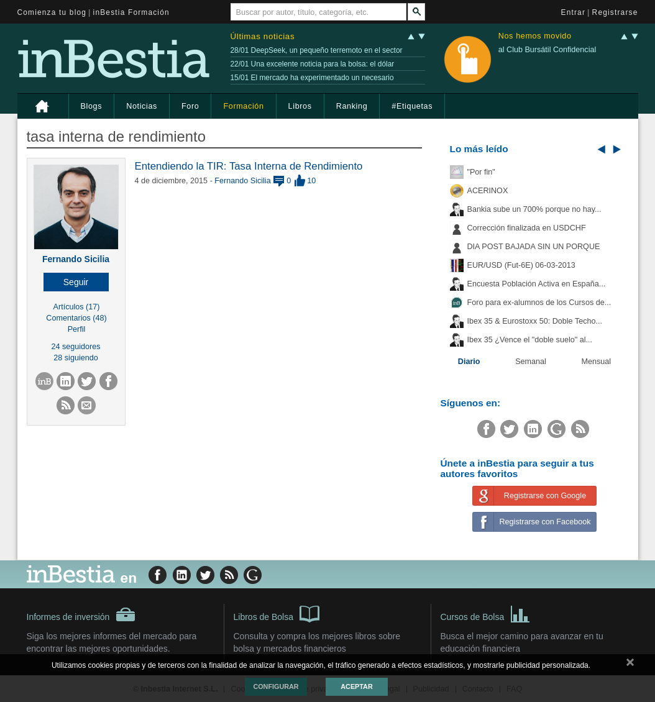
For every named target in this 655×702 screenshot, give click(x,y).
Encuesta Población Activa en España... (536, 284)
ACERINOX (487, 190)
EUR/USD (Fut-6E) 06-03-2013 (521, 265)
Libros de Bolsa (277, 613)
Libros (300, 106)
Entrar (573, 12)
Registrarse (615, 12)
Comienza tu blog (52, 12)
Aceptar (356, 686)
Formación (243, 106)
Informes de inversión (81, 614)
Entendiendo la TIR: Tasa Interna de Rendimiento (249, 166)
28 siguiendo (75, 357)
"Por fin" (481, 172)
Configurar (275, 686)
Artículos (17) (76, 307)
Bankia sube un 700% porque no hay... (534, 209)
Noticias (141, 106)
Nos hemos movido (535, 36)
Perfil (77, 329)
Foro (190, 106)
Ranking (352, 106)
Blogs (92, 106)
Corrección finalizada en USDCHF (526, 228)
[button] (76, 282)
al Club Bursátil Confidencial (547, 49)
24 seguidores (75, 346)
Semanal (530, 361)
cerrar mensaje (630, 664)
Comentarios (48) (76, 318)
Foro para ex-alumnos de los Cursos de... (539, 302)
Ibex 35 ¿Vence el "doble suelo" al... (529, 339)
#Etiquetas (412, 106)
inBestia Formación (131, 12)
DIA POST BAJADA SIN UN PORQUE (533, 246)
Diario (469, 361)
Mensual (596, 361)
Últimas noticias (263, 36)
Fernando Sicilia (75, 259)
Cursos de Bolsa (486, 613)
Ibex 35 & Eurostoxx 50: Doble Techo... (535, 321)
